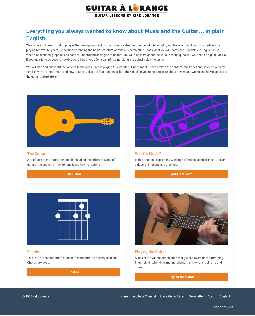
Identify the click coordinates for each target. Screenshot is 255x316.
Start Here (53, 77)
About (212, 297)
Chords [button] (73, 272)
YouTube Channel (144, 297)
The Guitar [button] (73, 174)
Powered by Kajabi (223, 307)
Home (125, 297)
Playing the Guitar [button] (181, 277)
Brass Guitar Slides (172, 297)
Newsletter (196, 297)
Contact (225, 297)
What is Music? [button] (181, 174)
